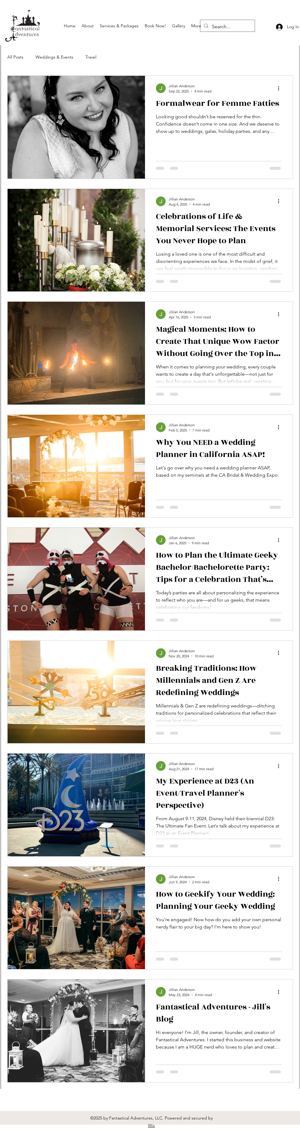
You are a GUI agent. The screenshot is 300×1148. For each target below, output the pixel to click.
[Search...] (227, 26)
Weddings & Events (54, 57)
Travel (90, 57)
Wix (151, 1125)
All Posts (15, 57)
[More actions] (280, 88)
